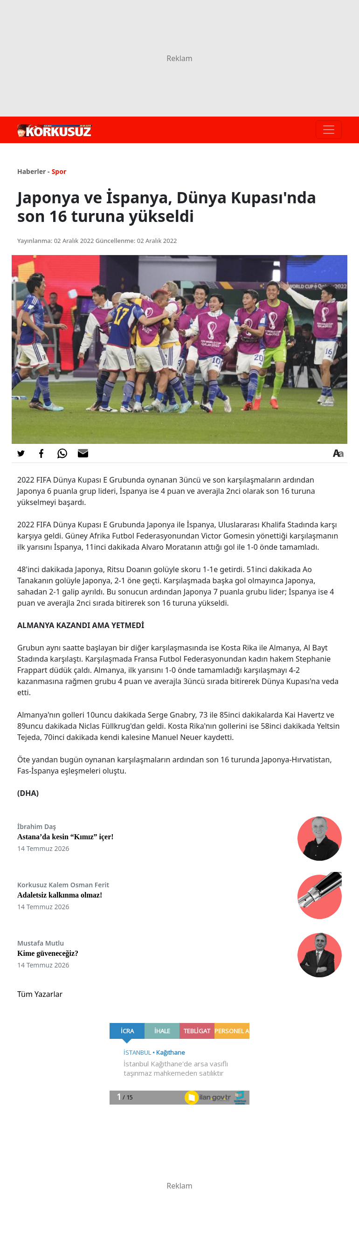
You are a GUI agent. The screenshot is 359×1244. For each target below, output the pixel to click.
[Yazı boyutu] (338, 453)
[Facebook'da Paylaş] (41, 453)
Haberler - (33, 171)
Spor (59, 171)
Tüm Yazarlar (39, 994)
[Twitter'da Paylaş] (21, 453)
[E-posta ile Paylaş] (83, 453)
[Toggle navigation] (329, 129)
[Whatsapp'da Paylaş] (62, 453)
